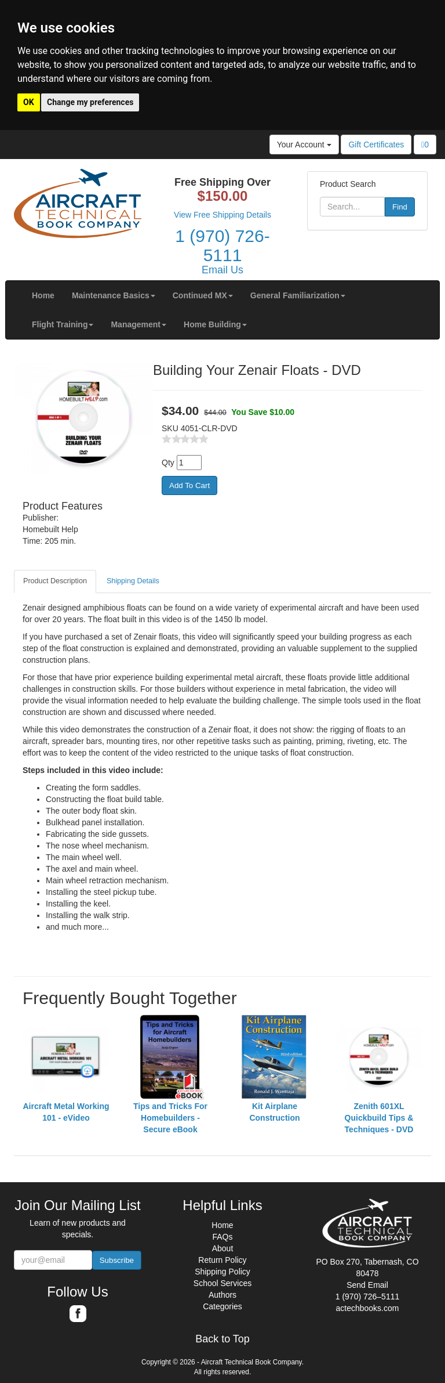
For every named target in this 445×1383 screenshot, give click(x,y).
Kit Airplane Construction (274, 1112)
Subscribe (117, 1260)
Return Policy (222, 1260)
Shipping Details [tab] (133, 581)
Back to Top (222, 1339)
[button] (113, 295)
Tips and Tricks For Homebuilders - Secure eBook (170, 1118)
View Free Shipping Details (222, 214)
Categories (222, 1306)
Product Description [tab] (55, 581)
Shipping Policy (222, 1271)
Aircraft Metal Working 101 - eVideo (66, 1112)
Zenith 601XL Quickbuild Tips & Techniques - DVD (379, 1118)
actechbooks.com (367, 1308)
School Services (222, 1283)
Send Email (367, 1285)
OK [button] (28, 102)
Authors (222, 1294)
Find (399, 207)
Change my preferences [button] (90, 102)
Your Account (304, 144)
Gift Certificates (376, 144)
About (223, 1248)
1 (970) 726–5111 (367, 1296)
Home (222, 1225)
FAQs (222, 1236)
